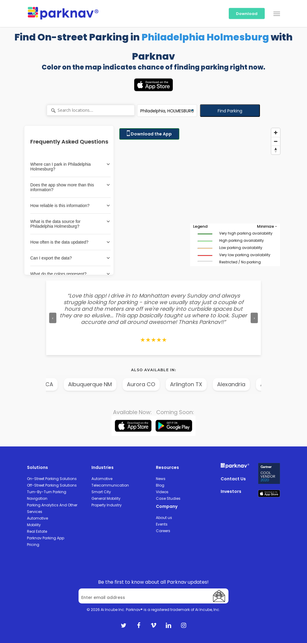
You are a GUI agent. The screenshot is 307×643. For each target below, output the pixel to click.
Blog (160, 485)
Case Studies (168, 498)
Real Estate (37, 531)
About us (164, 517)
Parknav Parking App (45, 538)
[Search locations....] (90, 110)
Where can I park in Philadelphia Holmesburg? (70, 166)
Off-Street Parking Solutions (52, 485)
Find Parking (230, 111)
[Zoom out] (275, 141)
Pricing (33, 544)
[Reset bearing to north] (275, 150)
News (160, 478)
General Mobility (106, 498)
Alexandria (246, 384)
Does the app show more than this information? (70, 187)
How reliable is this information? (70, 205)
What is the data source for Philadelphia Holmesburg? (70, 224)
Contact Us (233, 479)
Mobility (34, 524)
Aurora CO (156, 384)
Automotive (37, 518)
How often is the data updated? (70, 242)
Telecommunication (110, 485)
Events (162, 524)
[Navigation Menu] (276, 13)
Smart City (101, 491)
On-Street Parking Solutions (52, 478)
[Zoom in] (275, 132)
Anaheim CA (51, 384)
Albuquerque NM (105, 384)
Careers (163, 530)
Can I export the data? (70, 258)
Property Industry (106, 505)
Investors (231, 491)
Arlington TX (201, 384)
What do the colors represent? (70, 273)
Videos (162, 491)
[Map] (199, 200)
